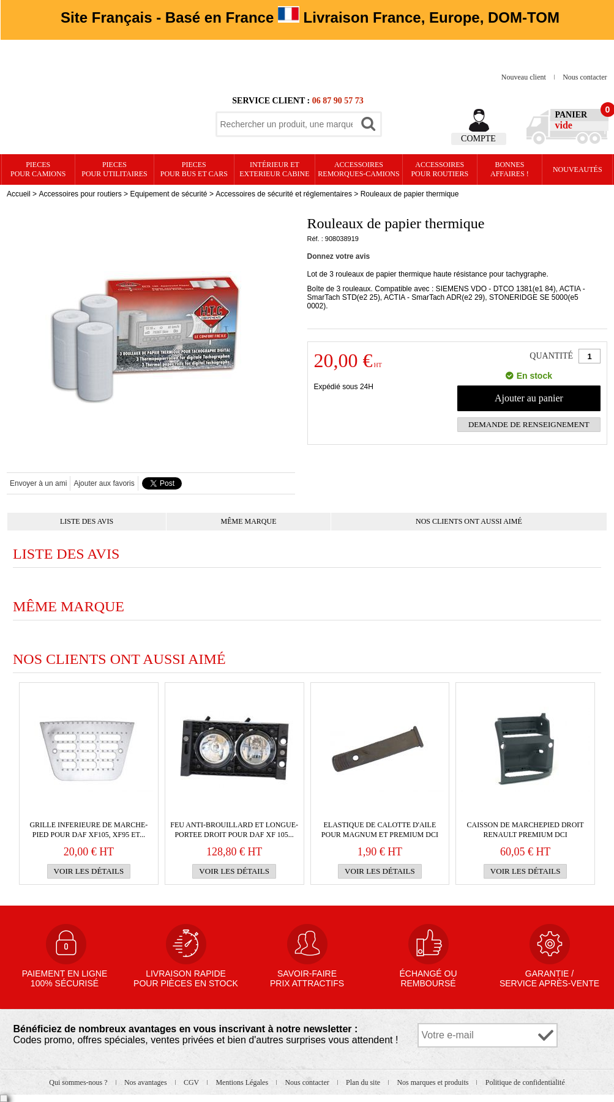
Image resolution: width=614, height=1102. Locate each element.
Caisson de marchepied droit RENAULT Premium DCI (525, 830)
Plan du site (364, 1082)
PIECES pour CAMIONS (38, 169)
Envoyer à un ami (38, 483)
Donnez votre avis (338, 256)
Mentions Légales (242, 1082)
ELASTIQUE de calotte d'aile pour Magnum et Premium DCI (379, 830)
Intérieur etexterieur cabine (274, 169)
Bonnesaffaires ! (509, 169)
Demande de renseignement (529, 424)
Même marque (249, 521)
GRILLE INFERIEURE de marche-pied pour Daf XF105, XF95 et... (88, 830)
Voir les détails (89, 871)
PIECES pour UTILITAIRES (114, 169)
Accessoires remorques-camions (358, 169)
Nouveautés (577, 169)
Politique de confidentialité (525, 1082)
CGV (192, 1082)
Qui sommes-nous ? (79, 1082)
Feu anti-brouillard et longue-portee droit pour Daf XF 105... (234, 830)
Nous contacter (585, 77)
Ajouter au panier (529, 398)
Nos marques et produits (433, 1082)
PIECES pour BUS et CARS (194, 169)
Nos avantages (146, 1082)
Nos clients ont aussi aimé (469, 521)
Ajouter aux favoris (103, 483)
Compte (478, 138)
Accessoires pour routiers (439, 169)
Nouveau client (524, 77)
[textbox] (286, 124)
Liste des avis (86, 521)
